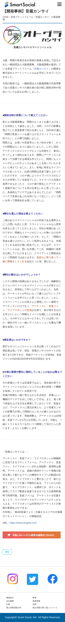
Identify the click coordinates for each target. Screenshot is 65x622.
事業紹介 (10, 598)
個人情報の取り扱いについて (45, 608)
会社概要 (10, 601)
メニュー (59, 4)
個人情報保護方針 (13, 608)
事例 (34, 598)
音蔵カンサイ (41, 68)
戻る (7, 552)
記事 (8, 604)
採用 (34, 604)
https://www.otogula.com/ (23, 522)
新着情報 (36, 601)
